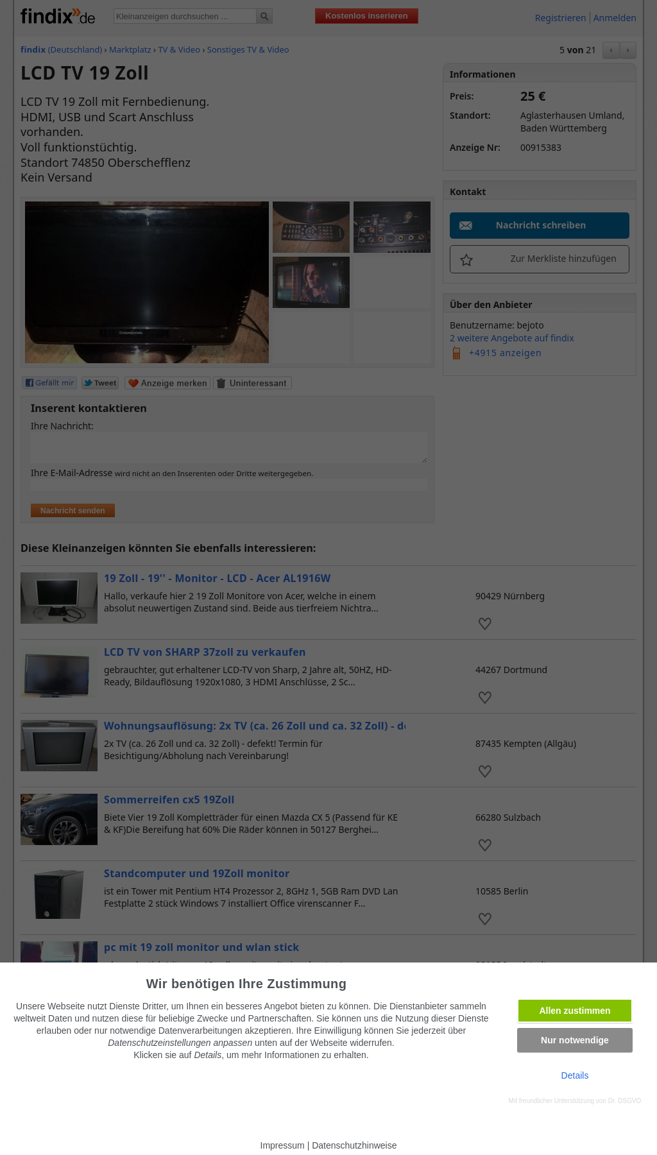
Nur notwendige (575, 1040)
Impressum (282, 1145)
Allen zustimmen (574, 1010)
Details (575, 1075)
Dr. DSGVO (625, 1100)
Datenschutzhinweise (354, 1145)
